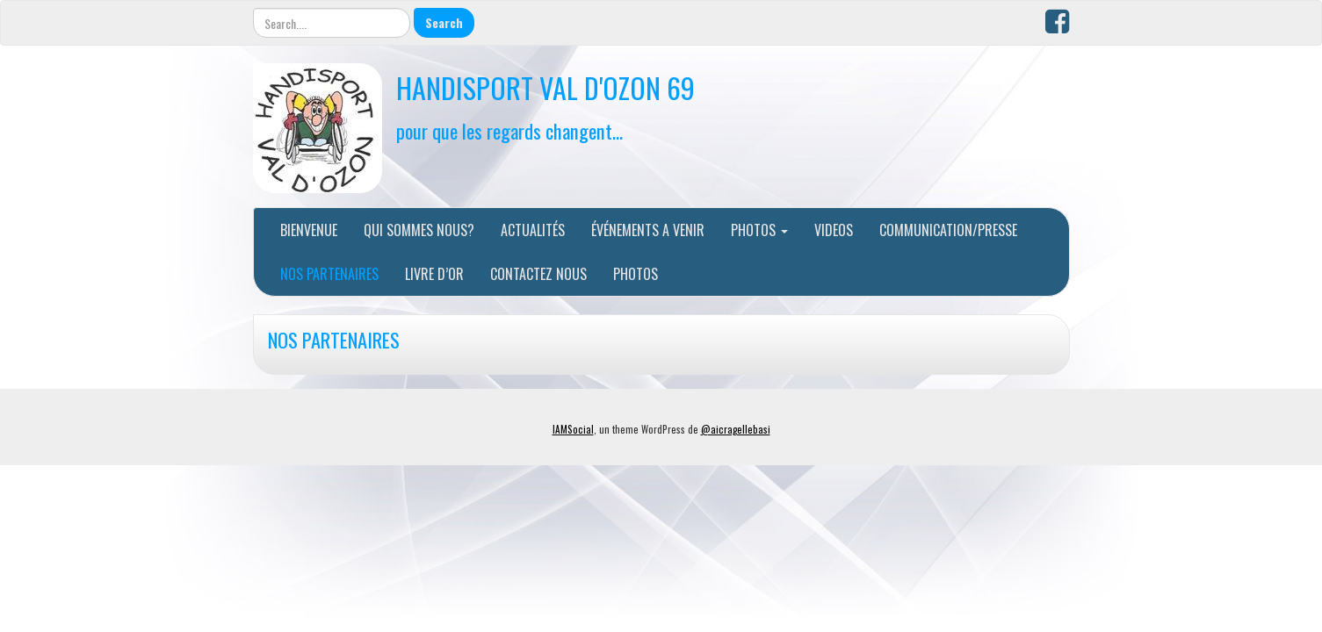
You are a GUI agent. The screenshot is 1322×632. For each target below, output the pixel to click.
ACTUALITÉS (533, 230)
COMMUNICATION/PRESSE (948, 230)
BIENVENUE (308, 230)
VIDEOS (833, 230)
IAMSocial (573, 429)
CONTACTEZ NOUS (538, 273)
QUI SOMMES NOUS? (419, 230)
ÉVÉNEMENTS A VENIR (647, 230)
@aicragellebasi (735, 429)
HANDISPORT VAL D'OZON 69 (545, 87)
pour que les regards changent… (509, 130)
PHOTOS (759, 230)
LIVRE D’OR (434, 273)
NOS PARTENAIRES (329, 273)
